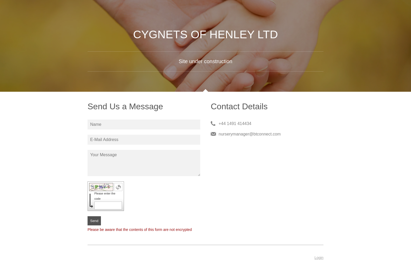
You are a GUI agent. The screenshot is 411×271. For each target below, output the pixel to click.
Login (319, 258)
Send (94, 221)
